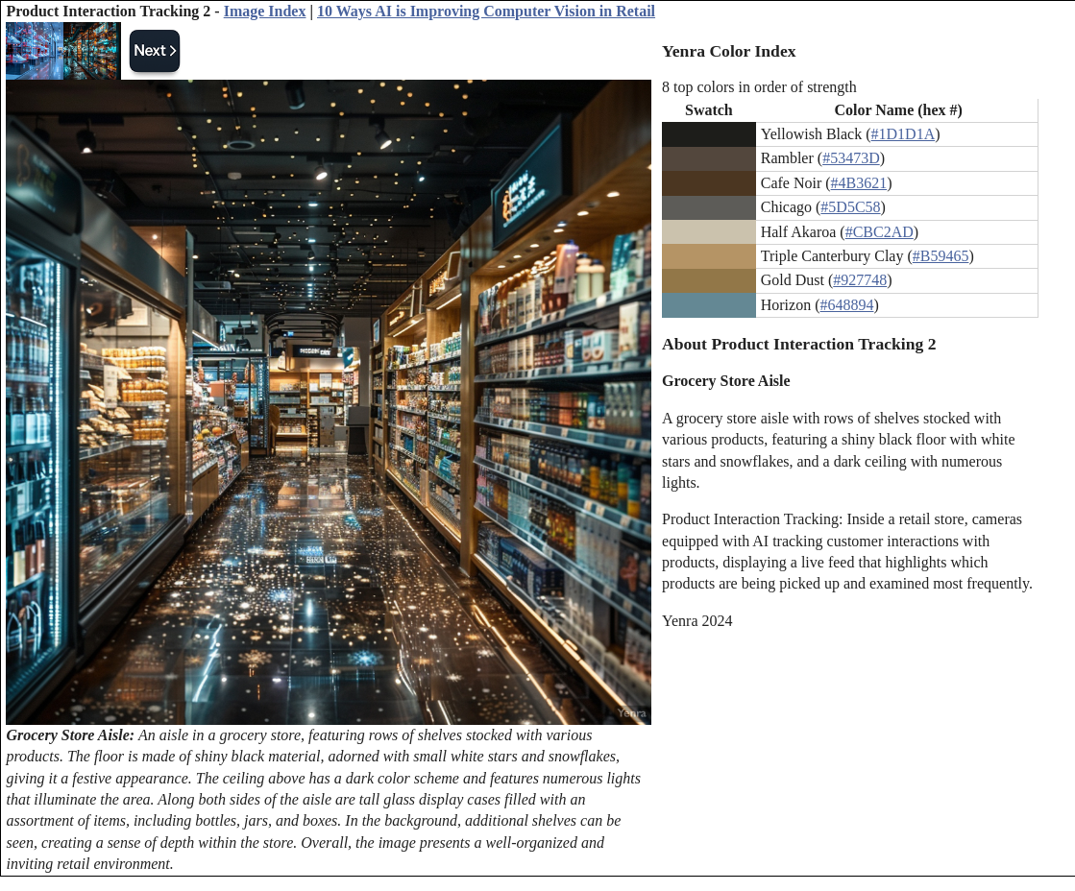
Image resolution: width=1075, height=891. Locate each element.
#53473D (851, 158)
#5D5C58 (850, 207)
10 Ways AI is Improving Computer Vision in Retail (486, 11)
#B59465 (941, 256)
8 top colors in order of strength (759, 87)
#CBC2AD (879, 232)
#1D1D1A (903, 134)
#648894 (846, 305)
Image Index (265, 11)
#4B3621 (859, 183)
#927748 (860, 280)
